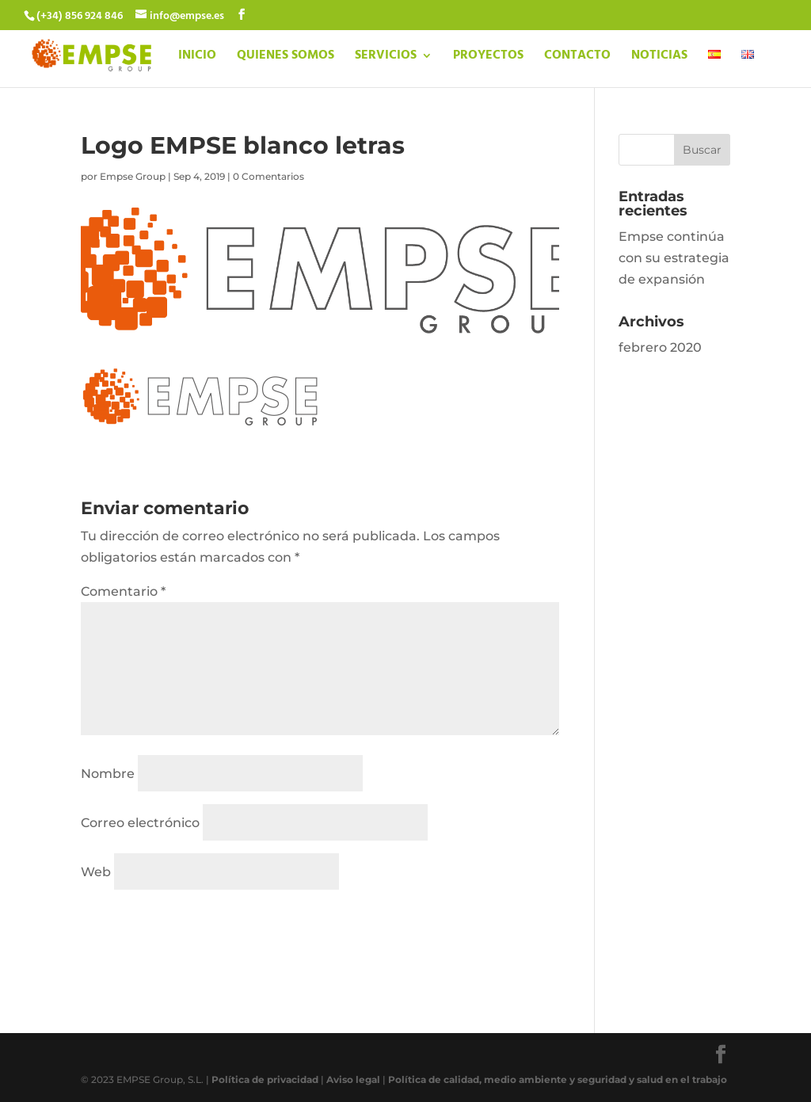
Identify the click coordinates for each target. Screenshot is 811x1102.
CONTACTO (577, 58)
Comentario (123, 591)
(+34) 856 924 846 (79, 16)
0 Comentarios (268, 176)
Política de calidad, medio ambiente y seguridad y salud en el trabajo (557, 1079)
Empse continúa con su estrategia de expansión (674, 258)
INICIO (197, 58)
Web (96, 871)
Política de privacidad (264, 1079)
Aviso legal (353, 1079)
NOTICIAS (659, 58)
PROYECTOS (488, 58)
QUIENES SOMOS (285, 58)
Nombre (108, 773)
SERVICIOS (386, 58)
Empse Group (133, 176)
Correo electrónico (140, 822)
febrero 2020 (660, 347)
